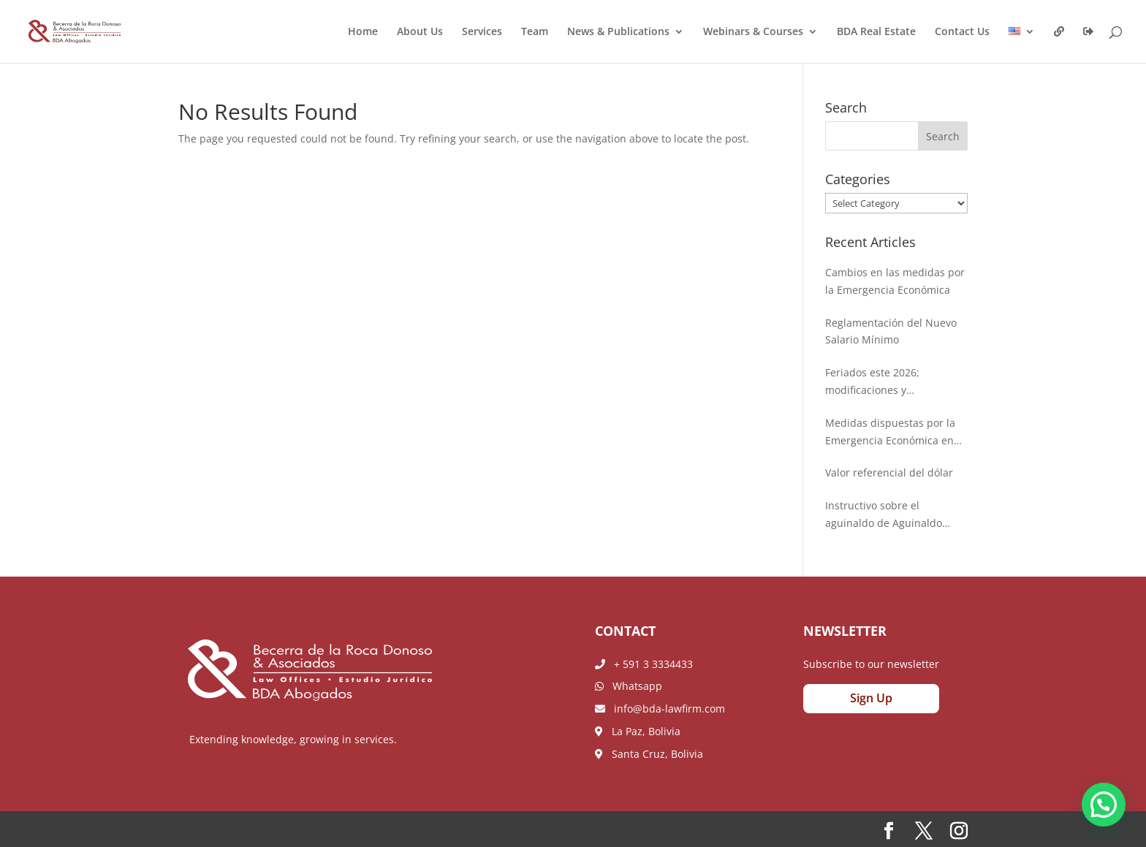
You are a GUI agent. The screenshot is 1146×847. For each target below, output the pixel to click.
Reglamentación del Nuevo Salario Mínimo (891, 331)
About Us (420, 32)
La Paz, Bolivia (637, 731)
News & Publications (618, 32)
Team (534, 32)
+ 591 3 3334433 (644, 664)
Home (363, 32)
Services (482, 32)
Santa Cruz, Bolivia (649, 754)
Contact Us (962, 32)
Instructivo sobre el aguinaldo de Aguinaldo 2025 (883, 515)
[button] (1104, 805)
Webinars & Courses (753, 32)
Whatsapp (628, 686)
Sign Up (871, 698)
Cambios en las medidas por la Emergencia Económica (895, 281)
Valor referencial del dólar (889, 472)
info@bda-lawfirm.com (660, 708)
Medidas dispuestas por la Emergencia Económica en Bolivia (890, 432)
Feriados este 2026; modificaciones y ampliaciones (872, 382)
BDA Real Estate (876, 32)
